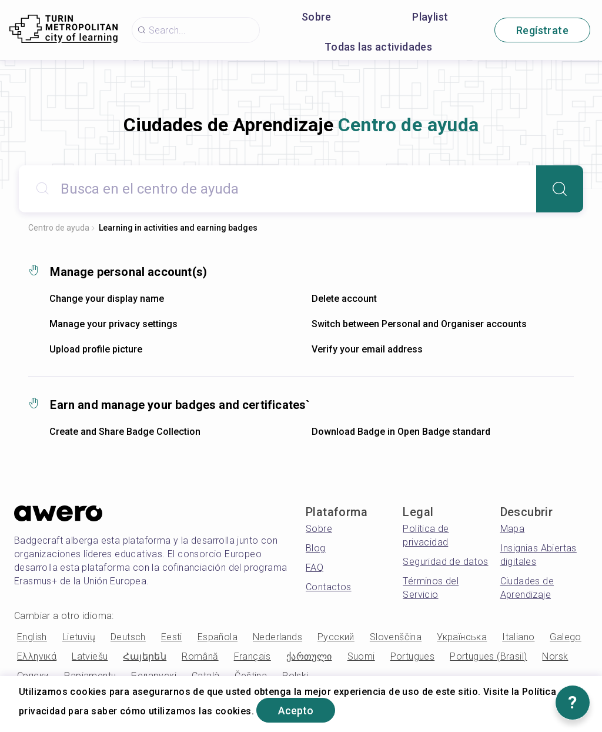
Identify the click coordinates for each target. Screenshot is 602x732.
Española (218, 637)
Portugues (412, 656)
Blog (316, 548)
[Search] (559, 188)
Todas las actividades (378, 47)
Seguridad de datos (445, 561)
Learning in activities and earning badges (178, 227)
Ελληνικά (36, 656)
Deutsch (128, 637)
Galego (565, 637)
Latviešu (90, 656)
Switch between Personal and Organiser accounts (419, 324)
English (32, 637)
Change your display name (106, 298)
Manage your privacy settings (113, 324)
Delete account (344, 298)
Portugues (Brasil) (488, 656)
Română (200, 656)
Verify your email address (367, 349)
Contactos (329, 587)
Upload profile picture (95, 349)
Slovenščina (396, 637)
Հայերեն (144, 656)
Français (252, 656)
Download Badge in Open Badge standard (401, 431)
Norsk (555, 656)
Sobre (317, 17)
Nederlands (277, 637)
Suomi (361, 656)
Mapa (512, 528)
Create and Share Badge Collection (124, 431)
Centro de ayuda (58, 227)
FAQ (314, 567)
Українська (462, 637)
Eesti (171, 637)
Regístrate (542, 30)
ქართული (309, 656)
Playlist (430, 17)
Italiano (518, 637)
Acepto (295, 710)
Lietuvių (78, 637)
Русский (335, 637)
